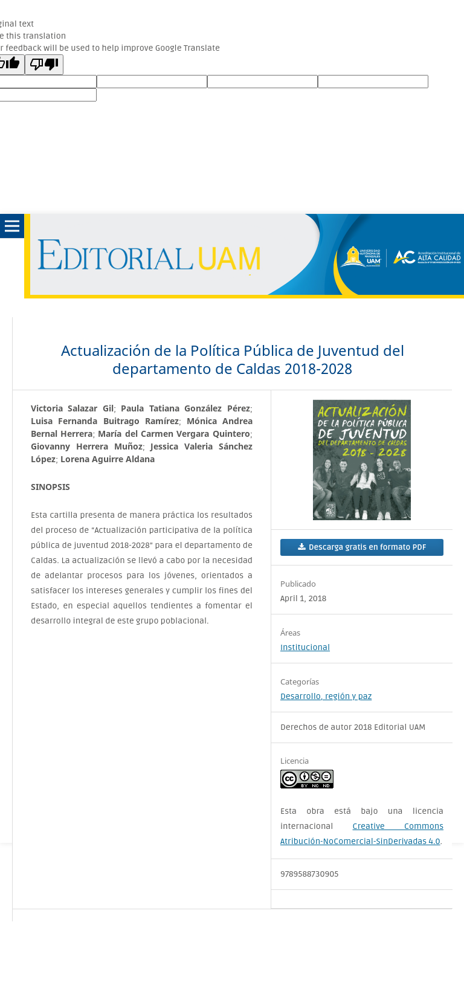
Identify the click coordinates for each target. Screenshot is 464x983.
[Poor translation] (44, 64)
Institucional (305, 647)
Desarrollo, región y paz (326, 696)
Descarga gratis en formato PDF (367, 547)
